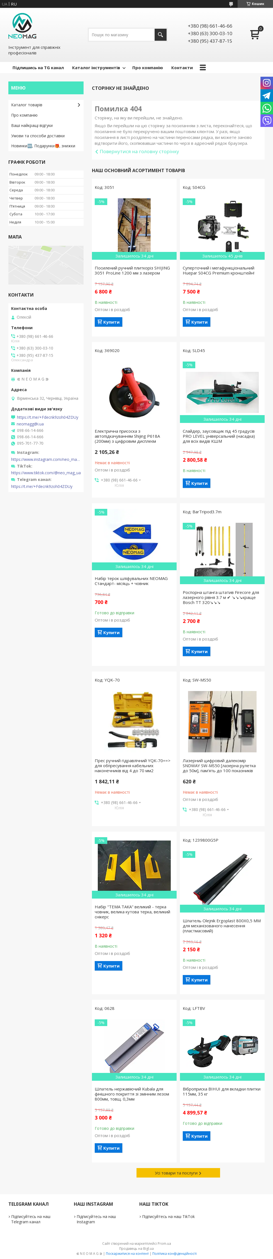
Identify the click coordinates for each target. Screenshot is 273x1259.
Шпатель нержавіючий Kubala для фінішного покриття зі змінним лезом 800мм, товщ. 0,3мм (132, 1093)
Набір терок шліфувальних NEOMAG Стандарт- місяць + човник (131, 581)
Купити (111, 322)
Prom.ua (164, 1243)
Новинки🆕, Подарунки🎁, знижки (43, 145)
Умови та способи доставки (38, 135)
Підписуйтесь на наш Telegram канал (30, 1219)
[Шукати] (161, 35)
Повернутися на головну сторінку (139, 151)
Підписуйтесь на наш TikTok (168, 1216)
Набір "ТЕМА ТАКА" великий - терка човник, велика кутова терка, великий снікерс (132, 911)
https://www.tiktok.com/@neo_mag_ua (46, 472)
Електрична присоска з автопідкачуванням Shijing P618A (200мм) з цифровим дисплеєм (127, 436)
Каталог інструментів (96, 67)
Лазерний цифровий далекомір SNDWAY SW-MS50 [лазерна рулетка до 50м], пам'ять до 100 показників (219, 765)
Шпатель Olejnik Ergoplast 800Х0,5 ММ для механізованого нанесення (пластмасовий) (222, 925)
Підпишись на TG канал (38, 67)
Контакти (182, 67)
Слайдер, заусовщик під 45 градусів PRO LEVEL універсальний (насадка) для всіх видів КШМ (219, 436)
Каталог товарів (26, 104)
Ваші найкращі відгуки (32, 125)
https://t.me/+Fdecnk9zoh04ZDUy (47, 417)
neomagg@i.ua (30, 424)
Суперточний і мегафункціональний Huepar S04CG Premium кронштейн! (218, 270)
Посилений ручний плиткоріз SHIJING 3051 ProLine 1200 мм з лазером (132, 270)
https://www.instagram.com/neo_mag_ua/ (46, 459)
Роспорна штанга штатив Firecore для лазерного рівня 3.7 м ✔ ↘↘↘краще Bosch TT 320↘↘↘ (221, 597)
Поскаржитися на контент (127, 1253)
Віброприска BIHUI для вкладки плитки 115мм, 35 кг (221, 1091)
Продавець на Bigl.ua (136, 1248)
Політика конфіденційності (174, 1253)
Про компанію (147, 67)
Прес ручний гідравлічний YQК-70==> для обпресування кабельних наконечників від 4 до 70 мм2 (132, 765)
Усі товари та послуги (176, 1173)
